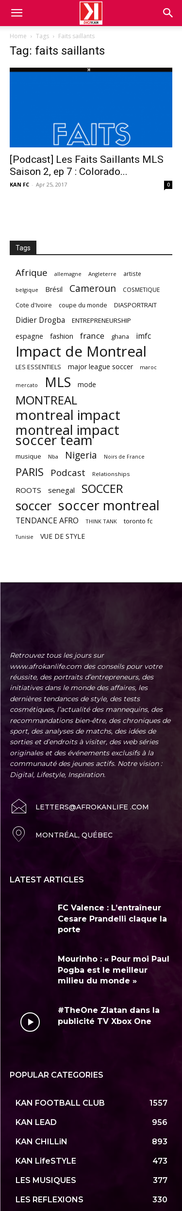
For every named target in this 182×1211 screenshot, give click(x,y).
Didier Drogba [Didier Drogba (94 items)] (40, 320)
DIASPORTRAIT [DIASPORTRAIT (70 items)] (135, 305)
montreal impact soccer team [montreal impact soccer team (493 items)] (67, 435)
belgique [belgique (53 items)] (27, 289)
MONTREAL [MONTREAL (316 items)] (46, 400)
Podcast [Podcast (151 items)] (67, 473)
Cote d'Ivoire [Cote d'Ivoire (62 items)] (34, 305)
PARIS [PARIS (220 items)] (30, 472)
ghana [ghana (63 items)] (120, 336)
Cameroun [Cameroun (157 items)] (92, 289)
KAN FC (19, 184)
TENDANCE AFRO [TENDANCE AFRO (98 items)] (47, 521)
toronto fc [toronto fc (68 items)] (138, 521)
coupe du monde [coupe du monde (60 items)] (83, 305)
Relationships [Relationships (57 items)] (111, 473)
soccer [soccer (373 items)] (33, 506)
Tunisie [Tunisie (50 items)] (24, 536)
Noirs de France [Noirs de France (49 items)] (124, 456)
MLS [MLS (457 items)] (58, 382)
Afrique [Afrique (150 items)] (32, 273)
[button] (168, 13)
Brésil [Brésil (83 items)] (54, 289)
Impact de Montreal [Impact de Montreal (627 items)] (81, 351)
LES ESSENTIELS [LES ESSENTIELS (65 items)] (38, 366)
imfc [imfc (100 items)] (143, 336)
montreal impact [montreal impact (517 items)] (68, 415)
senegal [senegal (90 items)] (61, 490)
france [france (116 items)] (92, 336)
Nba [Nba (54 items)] (53, 456)
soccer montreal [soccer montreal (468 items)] (109, 505)
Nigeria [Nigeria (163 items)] (81, 455)
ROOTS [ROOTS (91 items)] (28, 490)
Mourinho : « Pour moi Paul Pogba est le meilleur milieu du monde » (113, 950)
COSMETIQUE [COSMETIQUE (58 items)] (141, 289)
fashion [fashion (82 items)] (61, 336)
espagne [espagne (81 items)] (29, 336)
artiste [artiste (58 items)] (132, 273)
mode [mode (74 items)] (87, 384)
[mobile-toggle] (16, 13)
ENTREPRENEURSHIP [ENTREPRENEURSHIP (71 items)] (101, 320)
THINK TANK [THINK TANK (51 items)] (101, 521)
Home (18, 36)
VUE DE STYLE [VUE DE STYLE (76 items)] (62, 536)
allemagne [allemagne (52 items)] (68, 273)
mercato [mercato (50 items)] (27, 385)
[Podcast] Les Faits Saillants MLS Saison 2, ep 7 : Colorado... (87, 165)
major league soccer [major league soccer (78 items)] (100, 366)
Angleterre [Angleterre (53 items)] (102, 273)
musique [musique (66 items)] (28, 456)
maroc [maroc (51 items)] (148, 367)
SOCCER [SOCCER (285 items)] (102, 489)
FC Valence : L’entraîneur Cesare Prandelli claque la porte (112, 898)
